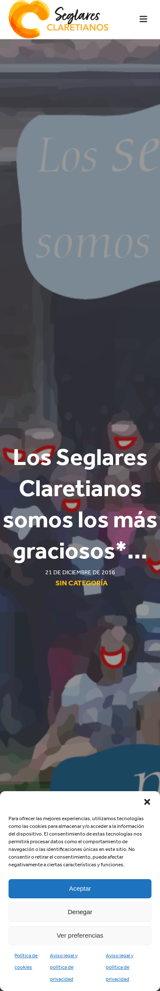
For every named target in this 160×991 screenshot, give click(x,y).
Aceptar (80, 888)
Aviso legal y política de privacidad (64, 967)
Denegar (80, 911)
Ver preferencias (80, 935)
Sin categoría (81, 583)
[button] (147, 802)
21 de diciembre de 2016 (80, 572)
